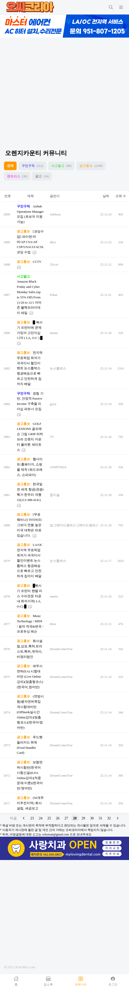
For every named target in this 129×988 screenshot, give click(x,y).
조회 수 (120, 196)
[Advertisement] (47, 89)
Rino (53, 624)
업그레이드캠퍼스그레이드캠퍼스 (74, 525)
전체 (10, 166)
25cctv (54, 264)
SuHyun (55, 214)
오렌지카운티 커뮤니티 (36, 153)
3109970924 (58, 467)
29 (83, 818)
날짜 (106, 196)
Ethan (53, 294)
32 (109, 818)
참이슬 (55, 495)
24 (40, 818)
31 (100, 818)
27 (66, 818)
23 (32, 818)
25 (49, 818)
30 (92, 818)
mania (54, 332)
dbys (53, 242)
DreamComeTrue (61, 649)
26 (58, 818)
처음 (13, 818)
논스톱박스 (58, 368)
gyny (53, 404)
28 (75, 818)
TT (52, 436)
